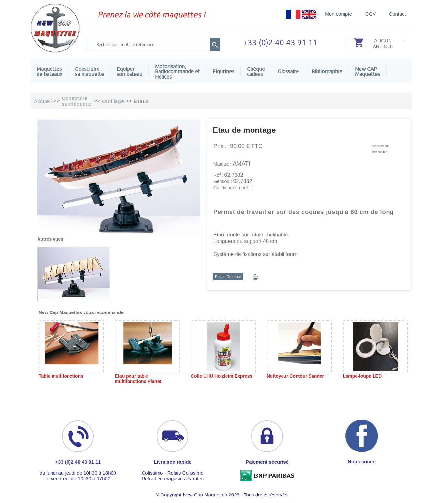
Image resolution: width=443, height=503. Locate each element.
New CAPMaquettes (367, 71)
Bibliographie (327, 71)
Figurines (223, 71)
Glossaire (288, 71)
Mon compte (338, 14)
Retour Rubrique (228, 277)
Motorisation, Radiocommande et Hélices (177, 71)
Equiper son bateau (129, 71)
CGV (370, 14)
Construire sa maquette (89, 71)
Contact (397, 14)
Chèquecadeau (256, 71)
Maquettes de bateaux (49, 71)
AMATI (241, 163)
